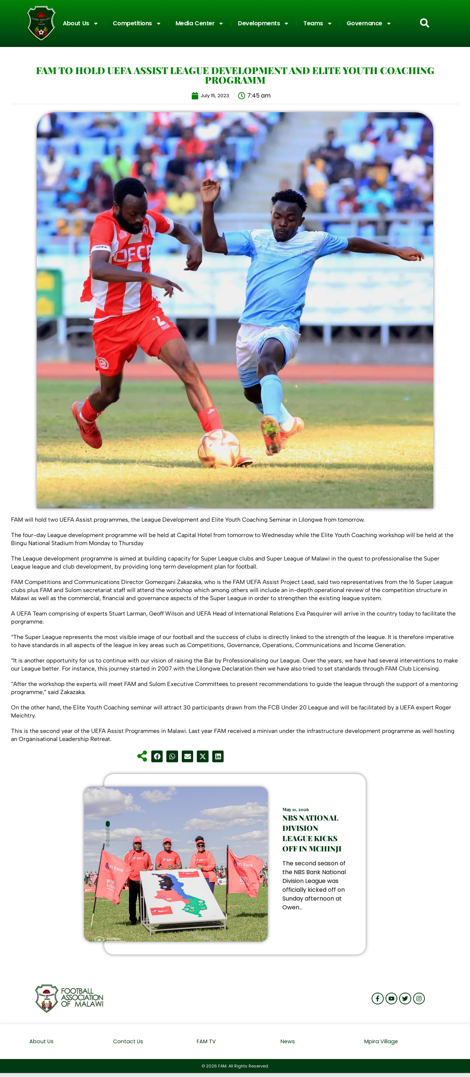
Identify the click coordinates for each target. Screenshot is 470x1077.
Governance (369, 23)
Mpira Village (381, 1041)
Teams (318, 23)
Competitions (137, 23)
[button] (157, 756)
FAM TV (206, 1041)
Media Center (200, 23)
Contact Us (129, 1041)
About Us (81, 23)
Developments (263, 23)
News (288, 1041)
